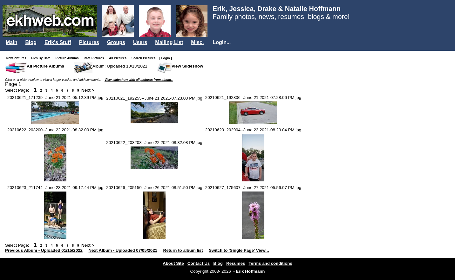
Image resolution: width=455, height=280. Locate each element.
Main (11, 42)
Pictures (89, 42)
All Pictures (119, 58)
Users (140, 42)
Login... (222, 42)
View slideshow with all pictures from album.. (139, 79)
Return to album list (183, 250)
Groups (116, 42)
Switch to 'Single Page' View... (239, 250)
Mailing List (169, 42)
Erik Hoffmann (250, 271)
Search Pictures (145, 58)
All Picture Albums (45, 66)
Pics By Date (42, 58)
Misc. (197, 42)
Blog (31, 42)
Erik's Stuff (57, 42)
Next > (87, 90)
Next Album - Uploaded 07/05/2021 (122, 250)
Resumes (235, 263)
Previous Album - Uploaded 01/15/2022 (44, 250)
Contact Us (198, 263)
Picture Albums (68, 58)
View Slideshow (187, 66)
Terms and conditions (270, 263)
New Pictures (17, 58)
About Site (173, 263)
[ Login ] (165, 58)
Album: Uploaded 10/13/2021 (119, 66)
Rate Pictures (95, 58)
